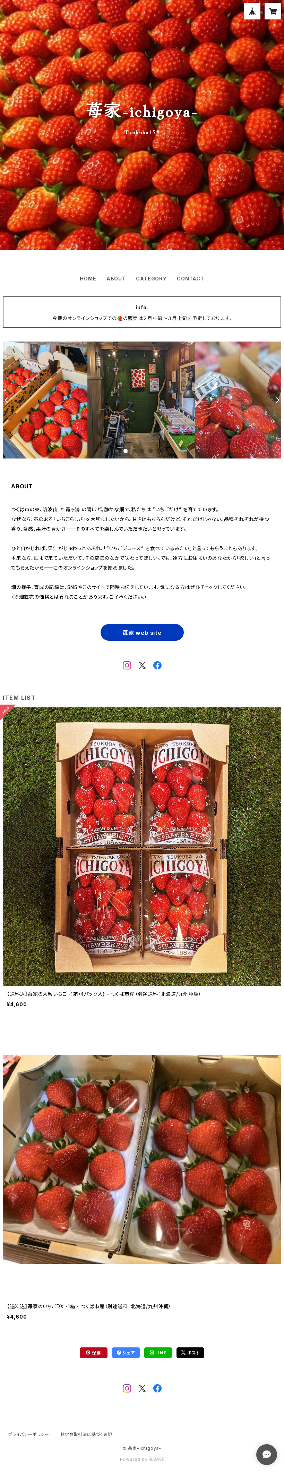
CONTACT (190, 278)
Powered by (142, 1459)
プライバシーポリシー (28, 1434)
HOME (88, 278)
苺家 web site (142, 632)
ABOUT (116, 278)
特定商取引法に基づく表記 (86, 1434)
